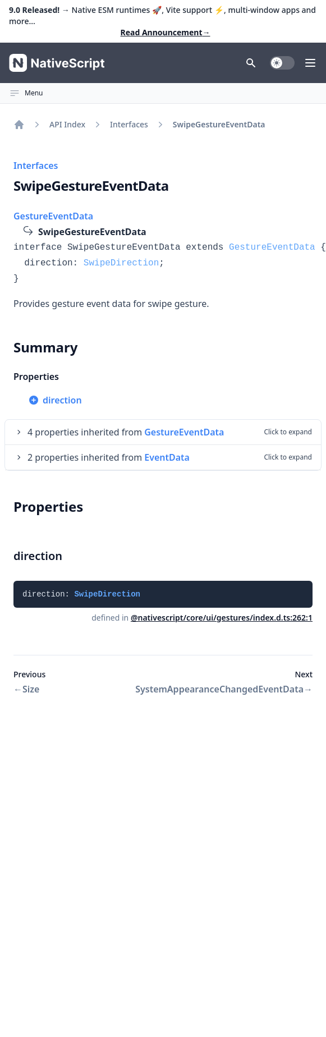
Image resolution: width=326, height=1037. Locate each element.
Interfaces (129, 124)
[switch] (282, 63)
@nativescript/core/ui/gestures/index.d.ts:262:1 (222, 617)
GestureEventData (53, 216)
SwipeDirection (121, 263)
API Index (67, 124)
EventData (167, 457)
